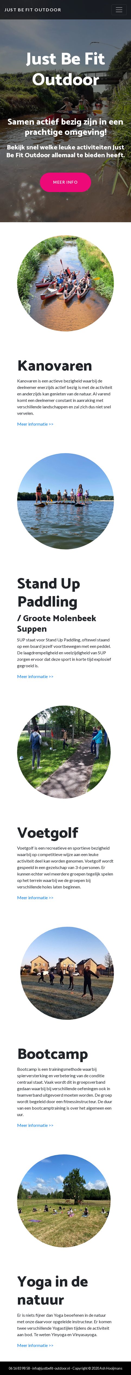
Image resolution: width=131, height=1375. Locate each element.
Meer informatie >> (35, 423)
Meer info (65, 182)
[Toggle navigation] (119, 9)
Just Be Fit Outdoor (32, 9)
